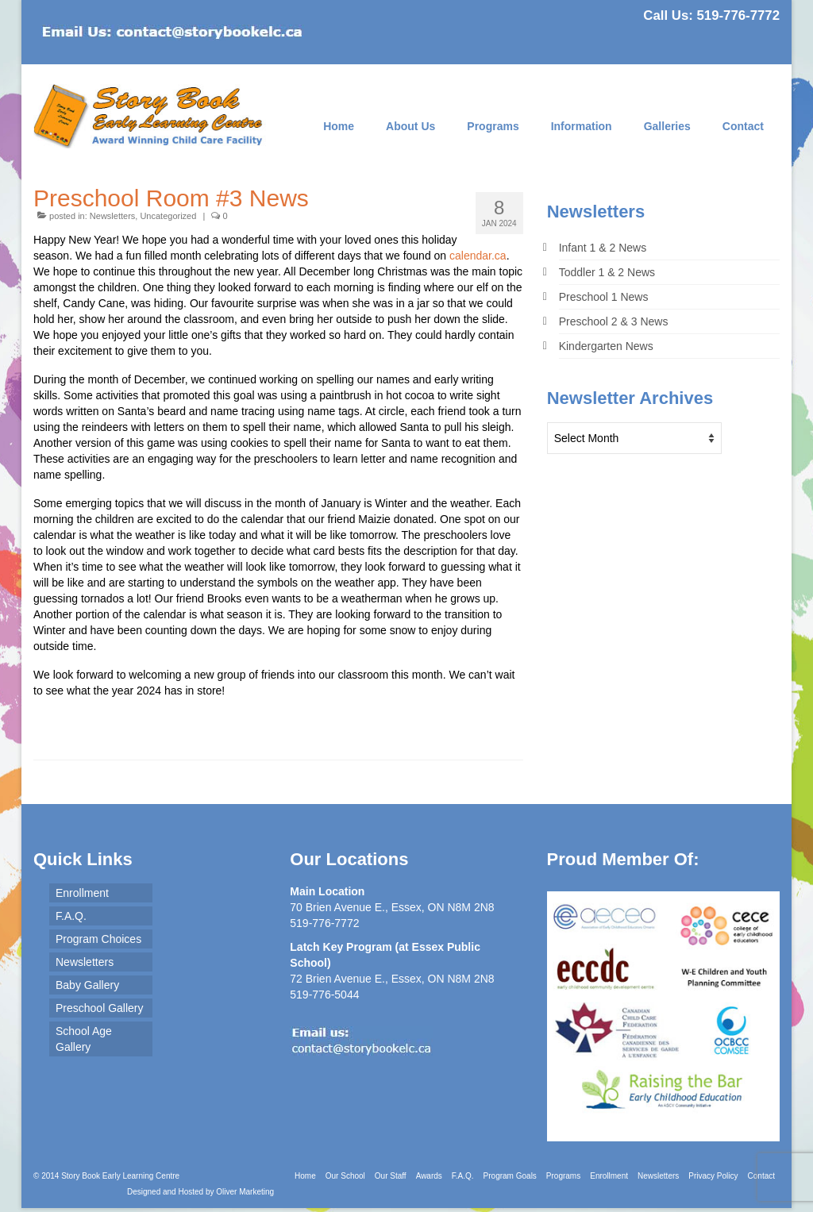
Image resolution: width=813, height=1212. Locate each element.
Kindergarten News (606, 346)
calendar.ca (478, 255)
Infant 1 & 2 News (603, 247)
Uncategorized (168, 216)
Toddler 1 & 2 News (607, 272)
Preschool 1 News (604, 296)
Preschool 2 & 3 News (614, 321)
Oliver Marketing (245, 1191)
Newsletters (112, 216)
